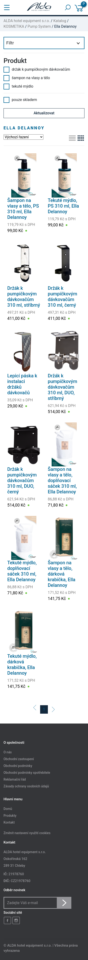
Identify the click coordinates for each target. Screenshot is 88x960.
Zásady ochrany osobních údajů (26, 786)
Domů (8, 809)
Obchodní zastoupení (19, 759)
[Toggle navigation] (7, 7)
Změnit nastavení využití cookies (27, 833)
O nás (8, 752)
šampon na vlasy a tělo (27, 78)
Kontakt (9, 823)
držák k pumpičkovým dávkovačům (37, 69)
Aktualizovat (44, 113)
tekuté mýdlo (18, 86)
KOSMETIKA (14, 26)
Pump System (39, 26)
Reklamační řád (15, 779)
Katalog (59, 21)
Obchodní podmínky (18, 766)
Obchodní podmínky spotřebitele (27, 772)
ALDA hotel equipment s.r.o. (27, 21)
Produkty (10, 816)
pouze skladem (20, 100)
